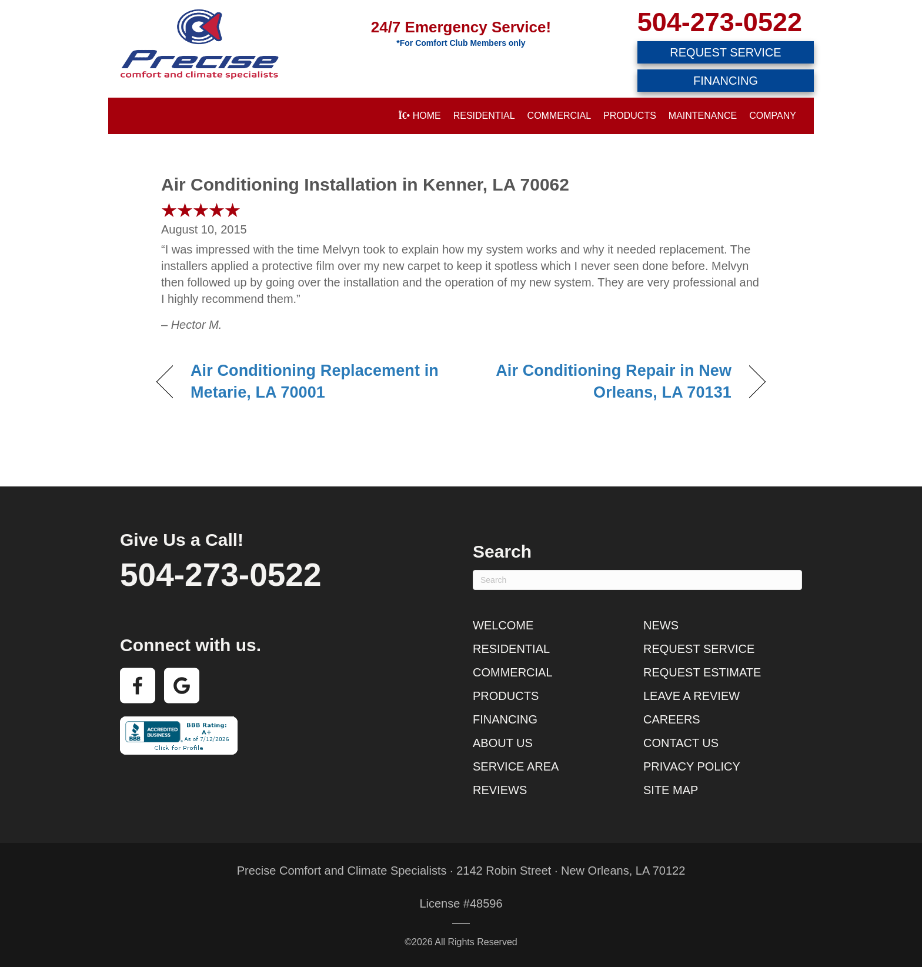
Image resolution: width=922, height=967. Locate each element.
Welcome (503, 625)
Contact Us (681, 742)
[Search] (637, 580)
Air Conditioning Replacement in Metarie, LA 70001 (315, 382)
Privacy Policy (691, 766)
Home (419, 116)
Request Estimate (702, 672)
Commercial (559, 116)
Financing (505, 719)
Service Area (516, 766)
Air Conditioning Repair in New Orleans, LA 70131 (605, 382)
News (661, 625)
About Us (503, 742)
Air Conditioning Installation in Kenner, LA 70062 (365, 184)
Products (629, 116)
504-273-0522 (719, 22)
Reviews (500, 789)
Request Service (698, 648)
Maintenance (703, 116)
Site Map (670, 789)
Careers (671, 719)
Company (772, 116)
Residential (484, 116)
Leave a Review (691, 695)
